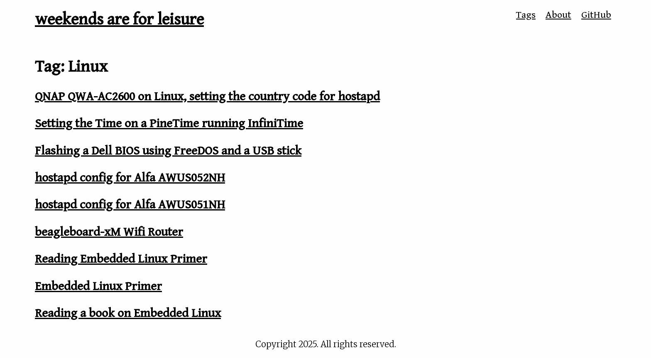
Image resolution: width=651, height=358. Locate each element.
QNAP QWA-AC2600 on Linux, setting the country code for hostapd (207, 97)
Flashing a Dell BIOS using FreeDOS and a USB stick (168, 151)
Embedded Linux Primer (98, 286)
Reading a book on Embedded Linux (128, 313)
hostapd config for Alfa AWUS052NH (130, 178)
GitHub (596, 15)
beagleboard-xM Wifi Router (109, 232)
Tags (526, 15)
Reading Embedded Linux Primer (121, 259)
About (558, 15)
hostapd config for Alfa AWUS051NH (130, 205)
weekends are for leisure (119, 19)
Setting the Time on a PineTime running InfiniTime (169, 123)
